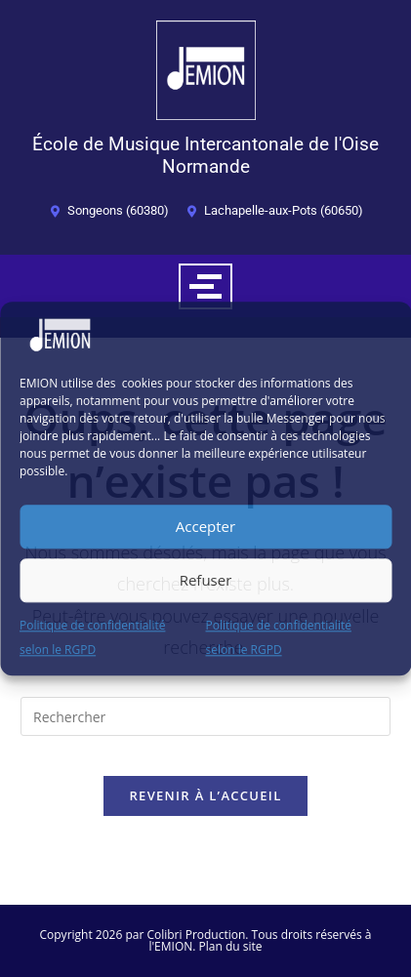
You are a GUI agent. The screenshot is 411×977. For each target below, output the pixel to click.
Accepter (205, 526)
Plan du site (231, 946)
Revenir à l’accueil (205, 795)
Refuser (206, 580)
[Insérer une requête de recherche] (205, 716)
